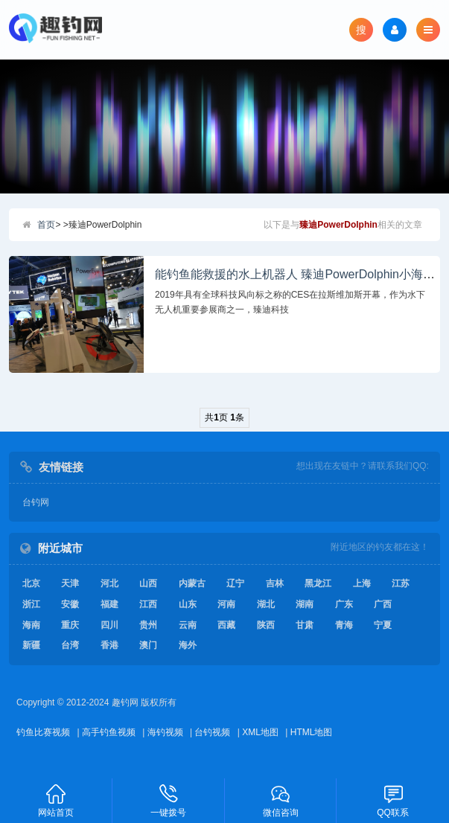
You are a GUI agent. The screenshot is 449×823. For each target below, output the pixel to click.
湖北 (266, 604)
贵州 (148, 625)
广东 (344, 604)
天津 (70, 583)
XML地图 (260, 732)
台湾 (70, 645)
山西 (148, 583)
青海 (344, 625)
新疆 (31, 645)
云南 (188, 625)
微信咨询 (281, 800)
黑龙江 (318, 583)
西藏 (226, 625)
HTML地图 (311, 732)
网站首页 (56, 800)
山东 (188, 604)
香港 (109, 645)
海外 (188, 645)
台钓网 (35, 502)
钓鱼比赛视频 (43, 732)
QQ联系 (393, 800)
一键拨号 (168, 800)
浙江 (31, 604)
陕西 (266, 625)
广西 (383, 604)
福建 (109, 604)
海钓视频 (165, 732)
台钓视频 (212, 732)
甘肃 (304, 625)
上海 (362, 583)
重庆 (70, 625)
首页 (46, 225)
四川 (109, 625)
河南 (226, 604)
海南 (31, 625)
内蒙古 (192, 583)
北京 (31, 583)
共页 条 (224, 417)
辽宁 (235, 583)
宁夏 (383, 625)
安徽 (70, 604)
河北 (109, 583)
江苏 (401, 583)
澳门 (148, 645)
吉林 (275, 583)
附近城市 (60, 548)
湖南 (304, 604)
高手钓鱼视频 (109, 732)
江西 (148, 604)
